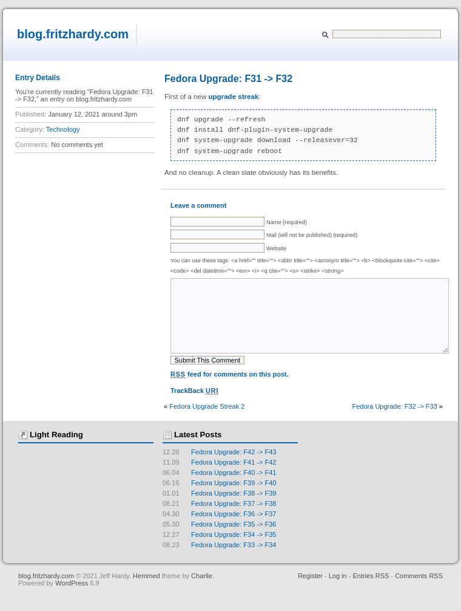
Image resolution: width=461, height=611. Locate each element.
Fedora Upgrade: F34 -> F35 (219, 552)
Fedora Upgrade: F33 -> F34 (219, 563)
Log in (338, 594)
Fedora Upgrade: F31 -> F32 (228, 78)
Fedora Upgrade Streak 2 (206, 424)
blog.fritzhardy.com (73, 34)
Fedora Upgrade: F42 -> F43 (219, 470)
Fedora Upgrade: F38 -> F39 (219, 511)
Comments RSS (419, 594)
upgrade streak (234, 96)
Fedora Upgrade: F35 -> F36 (219, 542)
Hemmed (146, 594)
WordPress (72, 601)
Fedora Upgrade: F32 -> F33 (394, 424)
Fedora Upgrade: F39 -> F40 (219, 501)
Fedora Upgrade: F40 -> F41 (219, 490)
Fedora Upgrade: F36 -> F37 (219, 532)
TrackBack (194, 409)
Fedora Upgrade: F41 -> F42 (219, 480)
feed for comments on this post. (229, 393)
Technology (63, 129)
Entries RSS (370, 594)
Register (310, 594)
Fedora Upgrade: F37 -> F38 (219, 521)
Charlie (201, 594)
